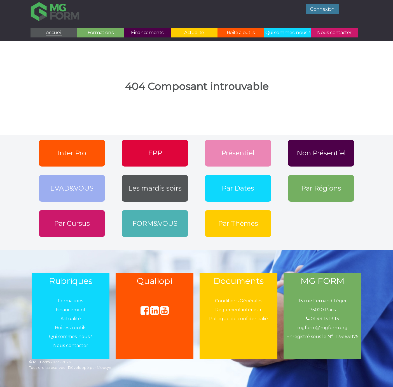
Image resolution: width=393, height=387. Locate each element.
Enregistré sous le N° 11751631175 (322, 336)
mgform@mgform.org (322, 327)
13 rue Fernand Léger (322, 300)
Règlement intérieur (238, 309)
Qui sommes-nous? (70, 336)
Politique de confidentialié (238, 318)
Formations (70, 300)
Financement (71, 309)
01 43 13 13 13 (322, 318)
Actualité (70, 318)
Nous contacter (70, 345)
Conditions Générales (238, 300)
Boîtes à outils (70, 327)
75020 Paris (323, 309)
